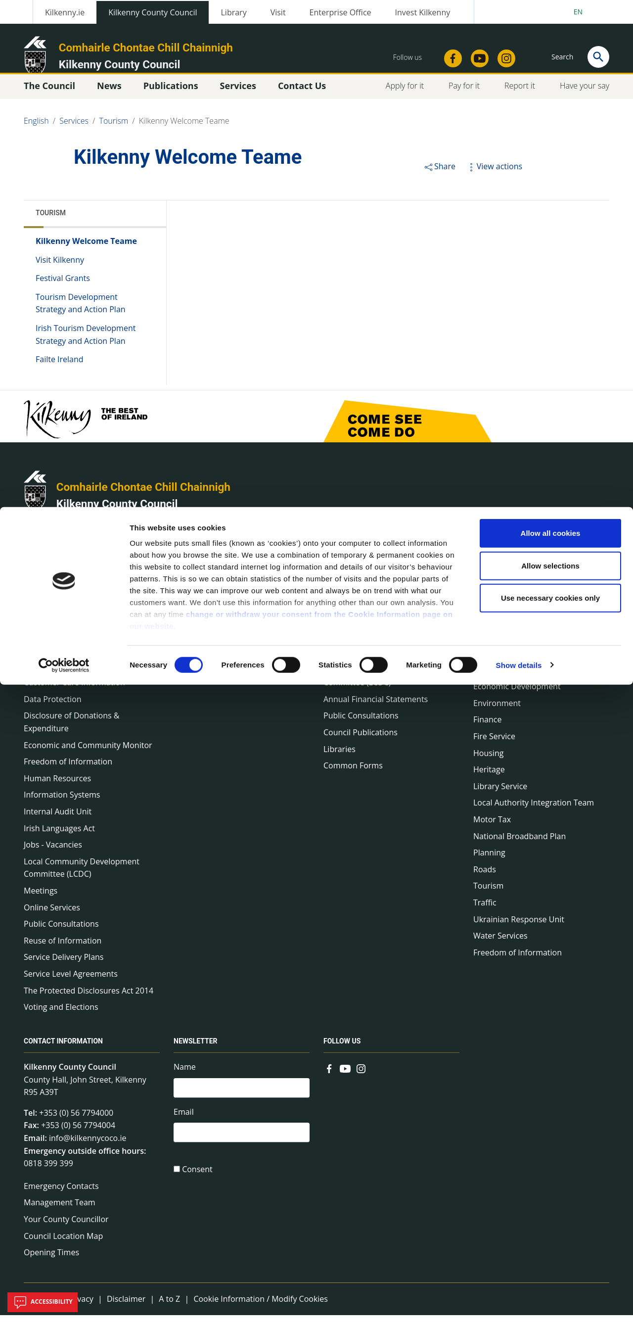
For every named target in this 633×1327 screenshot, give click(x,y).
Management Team (59, 1214)
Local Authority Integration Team (533, 814)
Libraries (339, 761)
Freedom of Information (68, 773)
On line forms (498, 581)
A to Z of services (504, 615)
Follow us (342, 1053)
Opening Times (51, 1264)
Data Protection (53, 711)
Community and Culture (517, 665)
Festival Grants (63, 289)
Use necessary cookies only (550, 91)
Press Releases (201, 581)
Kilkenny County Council (117, 515)
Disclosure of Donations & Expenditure (71, 734)
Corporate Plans (53, 677)
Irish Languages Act (59, 840)
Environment (497, 715)
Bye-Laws (41, 627)
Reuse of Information (62, 952)
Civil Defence (497, 648)
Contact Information (63, 1053)
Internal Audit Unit (57, 823)
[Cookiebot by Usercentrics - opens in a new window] (64, 158)
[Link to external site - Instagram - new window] (361, 1080)
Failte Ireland (60, 371)
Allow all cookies (551, 26)
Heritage (489, 781)
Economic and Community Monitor (88, 757)
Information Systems (62, 806)
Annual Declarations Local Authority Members (89, 605)
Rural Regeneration (358, 665)
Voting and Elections (61, 1018)
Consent (197, 1186)
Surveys (337, 581)
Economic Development (517, 698)
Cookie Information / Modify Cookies (260, 1310)
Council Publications (360, 744)
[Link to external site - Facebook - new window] (329, 1080)
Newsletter (343, 648)
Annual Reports (351, 615)
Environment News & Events (225, 615)
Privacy (80, 1310)
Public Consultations (61, 935)
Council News (198, 598)
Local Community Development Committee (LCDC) (81, 880)
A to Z (169, 1310)
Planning (489, 864)
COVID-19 (41, 644)
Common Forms (353, 777)
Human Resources (57, 790)
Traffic (485, 914)
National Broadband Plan (519, 848)
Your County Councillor (66, 1231)
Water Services (500, 947)
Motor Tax (492, 831)
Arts (480, 631)
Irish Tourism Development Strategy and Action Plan (86, 346)
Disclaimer (126, 1310)
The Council (46, 555)
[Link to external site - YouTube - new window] (345, 1080)
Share (439, 178)
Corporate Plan (351, 598)
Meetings (40, 902)
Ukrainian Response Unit (518, 931)
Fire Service (494, 748)
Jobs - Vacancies (53, 856)
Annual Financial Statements (375, 711)
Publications (347, 555)
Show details (519, 158)
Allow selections (550, 58)
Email (184, 1126)
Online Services (52, 919)
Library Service (500, 798)
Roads (484, 881)
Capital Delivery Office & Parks (529, 598)
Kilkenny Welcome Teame (86, 252)
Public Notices (200, 631)
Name (185, 1078)
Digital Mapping (502, 681)
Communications (55, 661)
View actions (494, 178)
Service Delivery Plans (63, 968)
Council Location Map (63, 1247)
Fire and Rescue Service (217, 665)
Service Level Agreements (71, 985)
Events (186, 648)
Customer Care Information (74, 694)
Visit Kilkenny (60, 271)
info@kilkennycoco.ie (88, 1149)
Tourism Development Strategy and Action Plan (81, 315)
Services (489, 555)
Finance (487, 731)
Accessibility (42, 1302)
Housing (488, 764)
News (183, 555)
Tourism (51, 225)
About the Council (57, 581)
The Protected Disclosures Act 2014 (88, 1002)
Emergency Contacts (61, 1197)
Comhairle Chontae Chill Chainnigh (143, 498)
